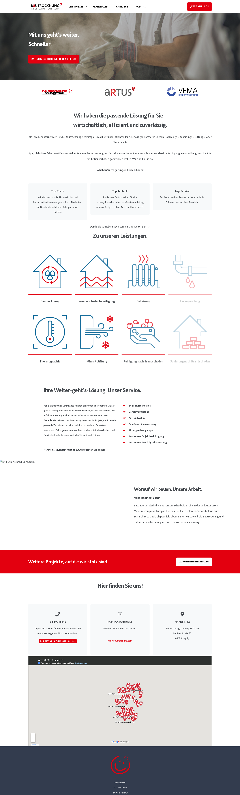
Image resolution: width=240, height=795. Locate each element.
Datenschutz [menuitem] (120, 787)
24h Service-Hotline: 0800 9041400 (53, 59)
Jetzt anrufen (199, 6)
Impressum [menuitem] (120, 782)
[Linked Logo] (57, 91)
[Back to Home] (46, 10)
